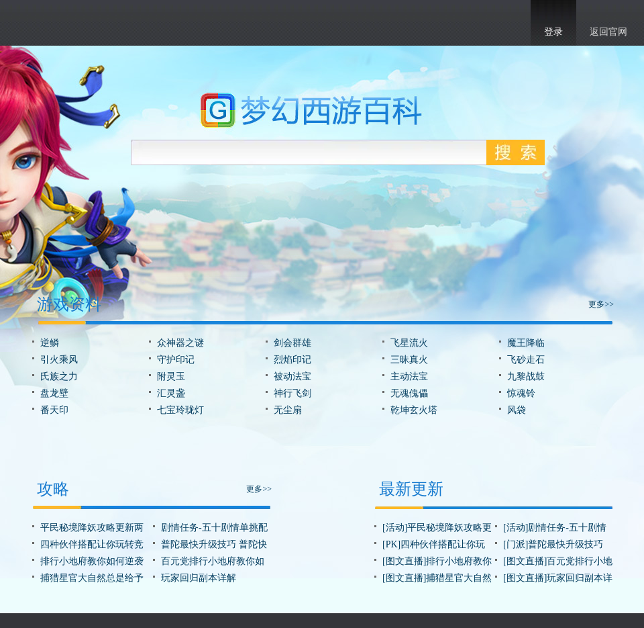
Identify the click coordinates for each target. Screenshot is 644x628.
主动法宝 (409, 376)
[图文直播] (404, 561)
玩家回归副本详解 (198, 578)
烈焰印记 (292, 360)
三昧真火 (409, 360)
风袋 (516, 410)
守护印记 (176, 360)
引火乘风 (59, 360)
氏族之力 (59, 376)
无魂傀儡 (409, 393)
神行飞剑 (292, 393)
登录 (553, 32)
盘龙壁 (54, 393)
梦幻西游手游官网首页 (53, 21)
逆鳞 (49, 343)
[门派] (515, 544)
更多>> (601, 304)
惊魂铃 (521, 393)
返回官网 (608, 32)
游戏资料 (69, 304)
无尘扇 (288, 410)
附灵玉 (171, 376)
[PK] (391, 544)
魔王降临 (526, 343)
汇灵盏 (171, 393)
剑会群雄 (292, 343)
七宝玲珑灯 (180, 410)
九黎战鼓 (526, 376)
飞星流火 (409, 343)
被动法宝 (292, 376)
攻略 (53, 489)
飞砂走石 (526, 360)
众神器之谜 (180, 343)
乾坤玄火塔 (413, 410)
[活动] (394, 528)
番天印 (54, 410)
